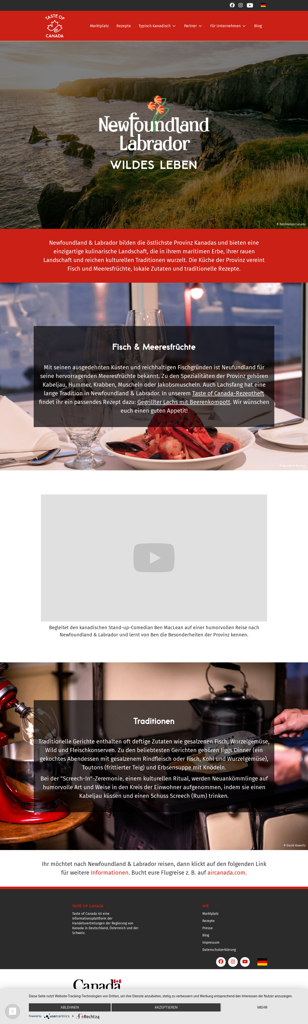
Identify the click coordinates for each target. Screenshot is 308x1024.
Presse (207, 928)
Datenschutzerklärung (219, 950)
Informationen (109, 872)
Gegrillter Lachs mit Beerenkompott (183, 402)
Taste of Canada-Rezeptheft (228, 393)
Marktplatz (99, 26)
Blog (258, 26)
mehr (262, 1007)
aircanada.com (226, 872)
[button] (263, 4)
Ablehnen (70, 1007)
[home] (55, 26)
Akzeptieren (166, 1007)
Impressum (210, 943)
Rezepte (123, 26)
